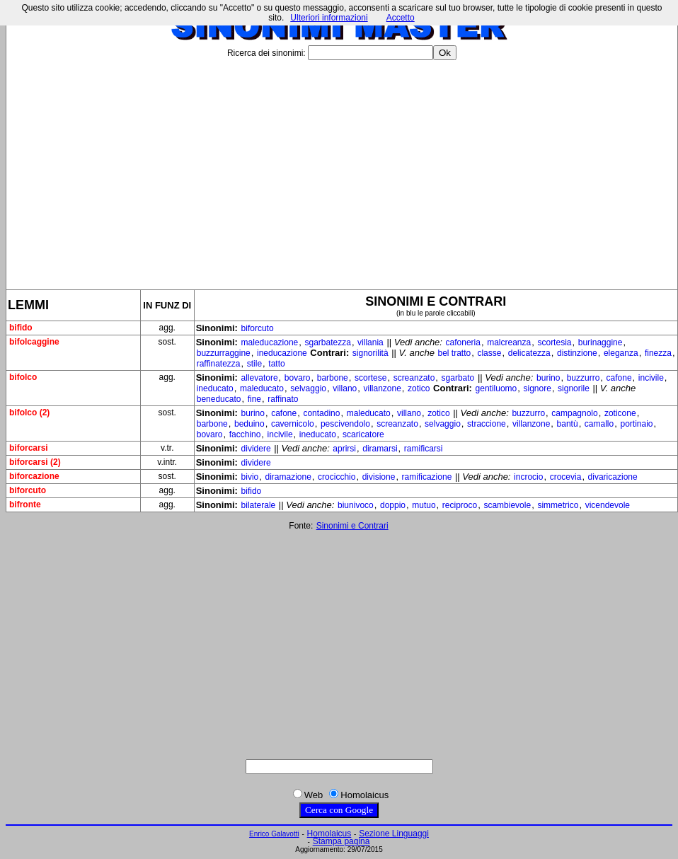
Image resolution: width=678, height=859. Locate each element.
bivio (250, 477)
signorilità (370, 353)
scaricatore (363, 434)
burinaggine (600, 342)
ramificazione (427, 477)
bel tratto (454, 353)
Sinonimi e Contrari (352, 526)
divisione (379, 477)
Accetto (400, 18)
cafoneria (463, 342)
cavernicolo (292, 424)
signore (537, 388)
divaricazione (613, 477)
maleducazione (270, 342)
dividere (256, 449)
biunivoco (356, 505)
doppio (393, 505)
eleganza (621, 353)
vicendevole (607, 505)
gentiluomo (496, 388)
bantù (567, 424)
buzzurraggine (224, 353)
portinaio (636, 424)
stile (254, 364)
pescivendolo (345, 424)
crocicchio (336, 477)
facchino (245, 434)
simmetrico (557, 505)
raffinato (283, 399)
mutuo (423, 505)
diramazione (288, 477)
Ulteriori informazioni (328, 18)
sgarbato (458, 378)
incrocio (528, 477)
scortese (370, 378)
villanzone (382, 388)
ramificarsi (423, 449)
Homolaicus (329, 833)
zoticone (620, 413)
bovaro (298, 378)
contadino (321, 413)
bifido (251, 491)
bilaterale (258, 505)
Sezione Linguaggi (394, 833)
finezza (658, 353)
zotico (419, 388)
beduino (249, 424)
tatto (276, 364)
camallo (599, 424)
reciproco (459, 505)
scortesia (554, 342)
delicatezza (529, 353)
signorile (574, 388)
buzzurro (583, 378)
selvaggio (308, 388)
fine (254, 399)
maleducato (262, 388)
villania (370, 342)
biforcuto (257, 328)
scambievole (507, 505)
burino (548, 378)
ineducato (215, 388)
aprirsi (344, 449)
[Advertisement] (342, 169)
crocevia (566, 477)
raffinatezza (219, 364)
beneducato (219, 399)
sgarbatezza (328, 342)
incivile (651, 378)
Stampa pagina (341, 841)
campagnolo (574, 413)
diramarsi (379, 449)
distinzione (577, 353)
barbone (332, 378)
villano (345, 388)
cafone (619, 378)
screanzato (414, 378)
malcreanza (509, 342)
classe (489, 353)
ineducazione (282, 353)
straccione (486, 424)
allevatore (259, 378)
